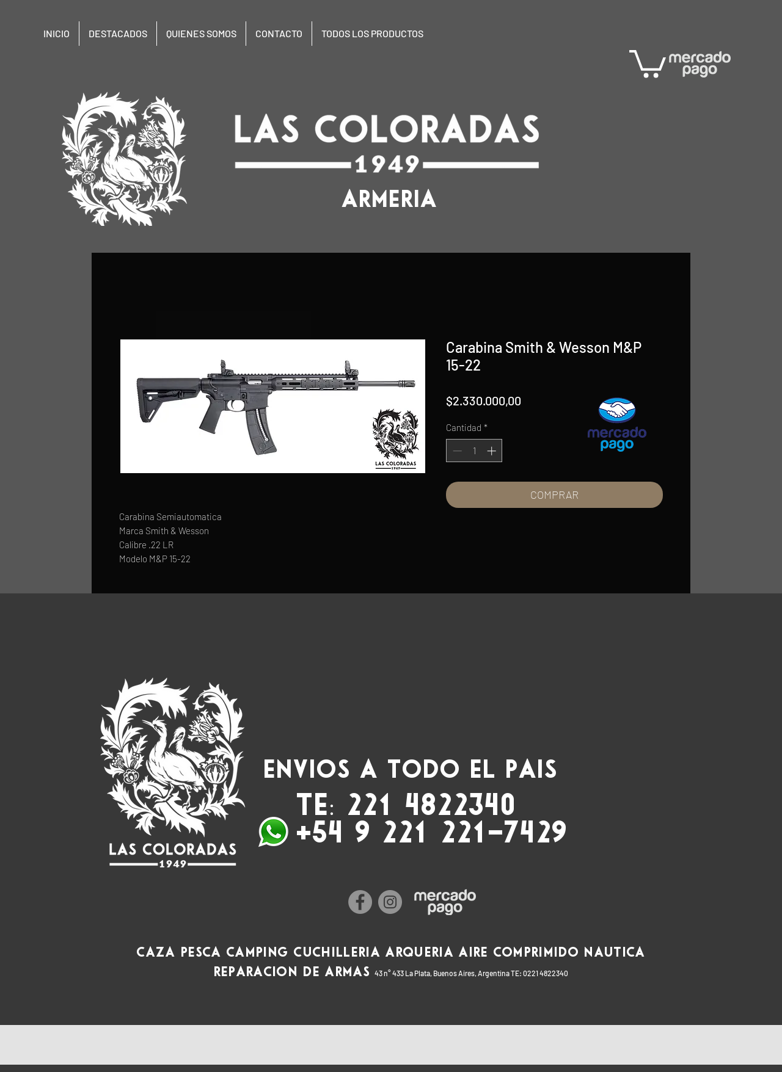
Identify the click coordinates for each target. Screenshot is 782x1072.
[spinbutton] (474, 451)
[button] (647, 62)
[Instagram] (390, 902)
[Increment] (492, 451)
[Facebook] (360, 902)
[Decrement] (456, 451)
